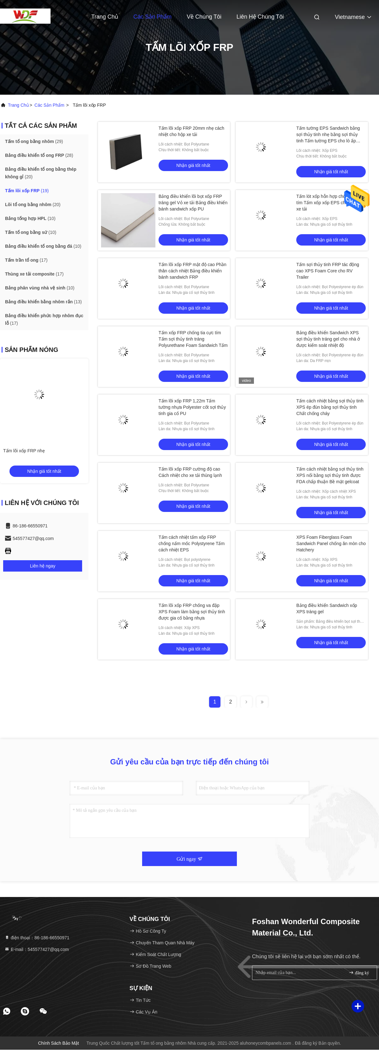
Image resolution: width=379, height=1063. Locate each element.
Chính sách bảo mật (58, 1043)
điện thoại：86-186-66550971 (36, 937)
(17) (26, 260)
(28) (39, 155)
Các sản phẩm (152, 17)
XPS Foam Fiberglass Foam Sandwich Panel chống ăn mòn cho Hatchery (331, 543)
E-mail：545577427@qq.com (36, 949)
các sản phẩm (49, 105)
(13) (43, 301)
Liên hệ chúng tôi (260, 17)
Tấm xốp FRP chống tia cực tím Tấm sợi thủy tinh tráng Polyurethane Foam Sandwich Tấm (193, 339)
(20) (40, 173)
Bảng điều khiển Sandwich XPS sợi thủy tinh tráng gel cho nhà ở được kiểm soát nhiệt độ (328, 339)
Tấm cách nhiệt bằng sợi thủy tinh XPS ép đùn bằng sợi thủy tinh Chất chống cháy (329, 407)
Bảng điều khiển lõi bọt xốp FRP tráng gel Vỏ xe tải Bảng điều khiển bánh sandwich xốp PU (193, 202)
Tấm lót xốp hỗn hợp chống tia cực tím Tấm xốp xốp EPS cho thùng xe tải (330, 202)
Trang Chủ (104, 17)
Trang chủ (18, 105)
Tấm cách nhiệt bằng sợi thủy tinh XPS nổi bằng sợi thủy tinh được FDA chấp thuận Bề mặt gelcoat (329, 475)
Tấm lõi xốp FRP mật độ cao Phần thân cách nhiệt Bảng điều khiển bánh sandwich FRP (192, 271)
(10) (30, 218)
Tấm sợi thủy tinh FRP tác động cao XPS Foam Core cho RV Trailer (327, 271)
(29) (34, 141)
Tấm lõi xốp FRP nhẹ (24, 450)
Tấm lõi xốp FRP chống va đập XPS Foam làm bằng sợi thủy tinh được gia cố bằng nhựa (192, 612)
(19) (27, 190)
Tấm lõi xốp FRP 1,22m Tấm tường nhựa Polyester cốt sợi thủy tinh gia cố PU (192, 407)
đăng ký (359, 972)
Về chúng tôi (204, 17)
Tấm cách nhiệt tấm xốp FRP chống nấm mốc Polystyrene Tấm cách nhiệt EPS (192, 543)
